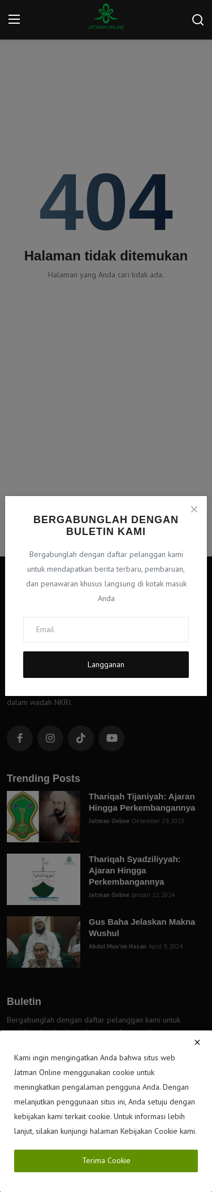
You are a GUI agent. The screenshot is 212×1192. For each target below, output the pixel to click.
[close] (197, 1042)
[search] (198, 19)
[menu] (14, 19)
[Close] (193, 509)
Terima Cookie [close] (106, 1160)
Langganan (106, 664)
